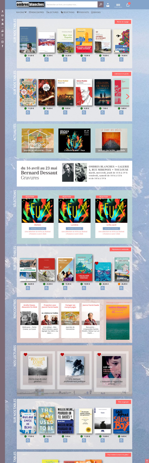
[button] (127, 44)
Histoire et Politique (37, 228)
